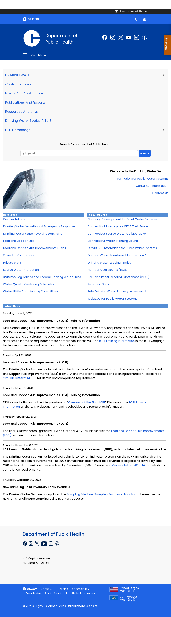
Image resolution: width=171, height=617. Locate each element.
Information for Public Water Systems (141, 178)
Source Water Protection (21, 270)
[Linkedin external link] (51, 543)
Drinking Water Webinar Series (109, 262)
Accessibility (80, 589)
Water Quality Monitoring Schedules (28, 284)
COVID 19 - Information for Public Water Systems (122, 248)
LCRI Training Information (117, 341)
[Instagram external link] (112, 37)
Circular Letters (14, 219)
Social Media (53, 593)
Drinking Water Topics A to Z (28, 120)
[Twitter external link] (120, 37)
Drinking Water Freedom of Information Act (119, 255)
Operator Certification (19, 255)
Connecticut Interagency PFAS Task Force (118, 226)
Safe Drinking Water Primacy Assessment (117, 291)
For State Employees (81, 593)
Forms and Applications (24, 93)
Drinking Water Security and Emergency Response (39, 226)
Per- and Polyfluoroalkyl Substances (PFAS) (119, 277)
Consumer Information (152, 186)
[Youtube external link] (128, 37)
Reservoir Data (98, 284)
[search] (137, 19)
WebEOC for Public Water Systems (112, 299)
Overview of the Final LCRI (86, 402)
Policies (63, 589)
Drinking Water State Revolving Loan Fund (32, 234)
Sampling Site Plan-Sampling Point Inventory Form (102, 494)
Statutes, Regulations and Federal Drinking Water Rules (42, 277)
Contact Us (160, 193)
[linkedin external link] (136, 37)
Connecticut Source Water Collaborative (117, 234)
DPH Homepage (17, 130)
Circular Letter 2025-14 (128, 465)
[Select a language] (145, 19)
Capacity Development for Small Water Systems (122, 219)
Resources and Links (21, 111)
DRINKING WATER (18, 75)
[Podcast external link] (144, 37)
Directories (33, 593)
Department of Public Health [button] (65, 55)
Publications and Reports (25, 102)
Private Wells (12, 262)
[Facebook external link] (104, 37)
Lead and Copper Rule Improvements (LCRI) (34, 248)
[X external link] (37, 543)
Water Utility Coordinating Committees (31, 291)
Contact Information (22, 84)
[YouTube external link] (44, 543)
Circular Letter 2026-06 (19, 378)
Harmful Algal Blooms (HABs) (108, 270)
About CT (47, 589)
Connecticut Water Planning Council (113, 241)
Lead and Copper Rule (18, 241)
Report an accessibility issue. (131, 11)
